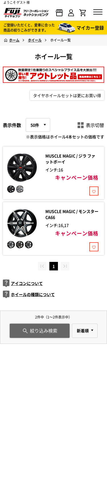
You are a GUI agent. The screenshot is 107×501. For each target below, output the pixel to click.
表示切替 (90, 125)
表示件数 (12, 125)
